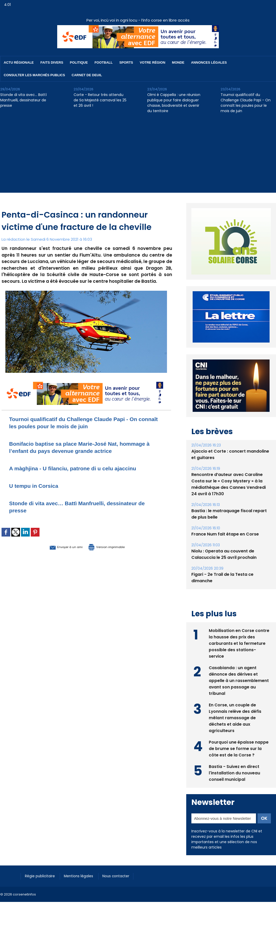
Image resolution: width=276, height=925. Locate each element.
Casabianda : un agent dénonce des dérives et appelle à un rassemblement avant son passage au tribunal (239, 680)
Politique (79, 62)
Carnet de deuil (87, 75)
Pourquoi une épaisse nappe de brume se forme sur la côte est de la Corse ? (239, 748)
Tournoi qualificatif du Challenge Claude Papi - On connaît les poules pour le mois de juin (246, 102)
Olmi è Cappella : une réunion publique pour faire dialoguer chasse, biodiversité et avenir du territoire (173, 102)
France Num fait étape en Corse (225, 534)
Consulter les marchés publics (34, 75)
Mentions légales (83, 875)
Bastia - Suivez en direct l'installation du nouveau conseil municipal (234, 772)
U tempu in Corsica (37, 485)
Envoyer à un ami (58, 546)
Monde (178, 62)
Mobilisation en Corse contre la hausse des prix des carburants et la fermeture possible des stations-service (239, 643)
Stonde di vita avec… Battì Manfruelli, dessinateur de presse (23, 100)
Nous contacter (123, 875)
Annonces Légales (209, 62)
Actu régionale (19, 62)
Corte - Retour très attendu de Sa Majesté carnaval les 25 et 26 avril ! (100, 100)
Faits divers (52, 62)
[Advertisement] (138, 157)
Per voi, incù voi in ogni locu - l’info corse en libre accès (138, 20)
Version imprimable (113, 546)
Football (103, 62)
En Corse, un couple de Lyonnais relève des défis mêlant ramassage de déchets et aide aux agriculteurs (235, 717)
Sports (126, 62)
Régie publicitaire (41, 875)
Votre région (152, 62)
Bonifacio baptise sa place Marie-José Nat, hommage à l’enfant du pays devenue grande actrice (86, 447)
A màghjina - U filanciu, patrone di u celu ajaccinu (81, 468)
